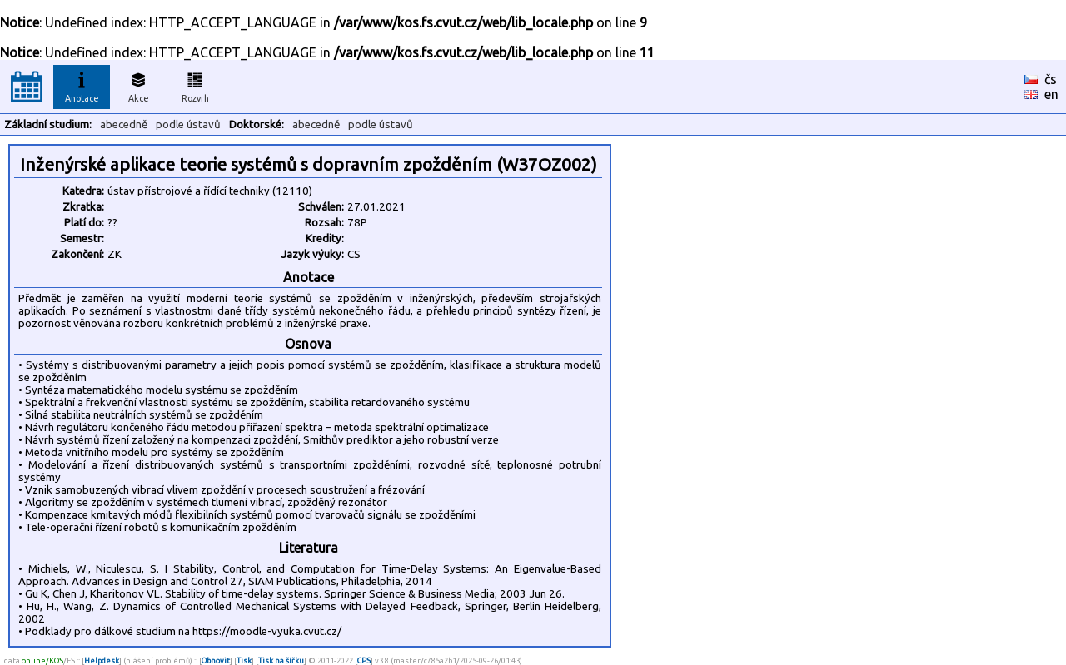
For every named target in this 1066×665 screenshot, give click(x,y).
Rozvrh (195, 85)
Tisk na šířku (281, 660)
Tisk (244, 660)
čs (1050, 79)
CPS (364, 660)
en (1051, 94)
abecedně (123, 124)
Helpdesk (101, 660)
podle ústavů (188, 124)
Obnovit (216, 660)
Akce (138, 85)
